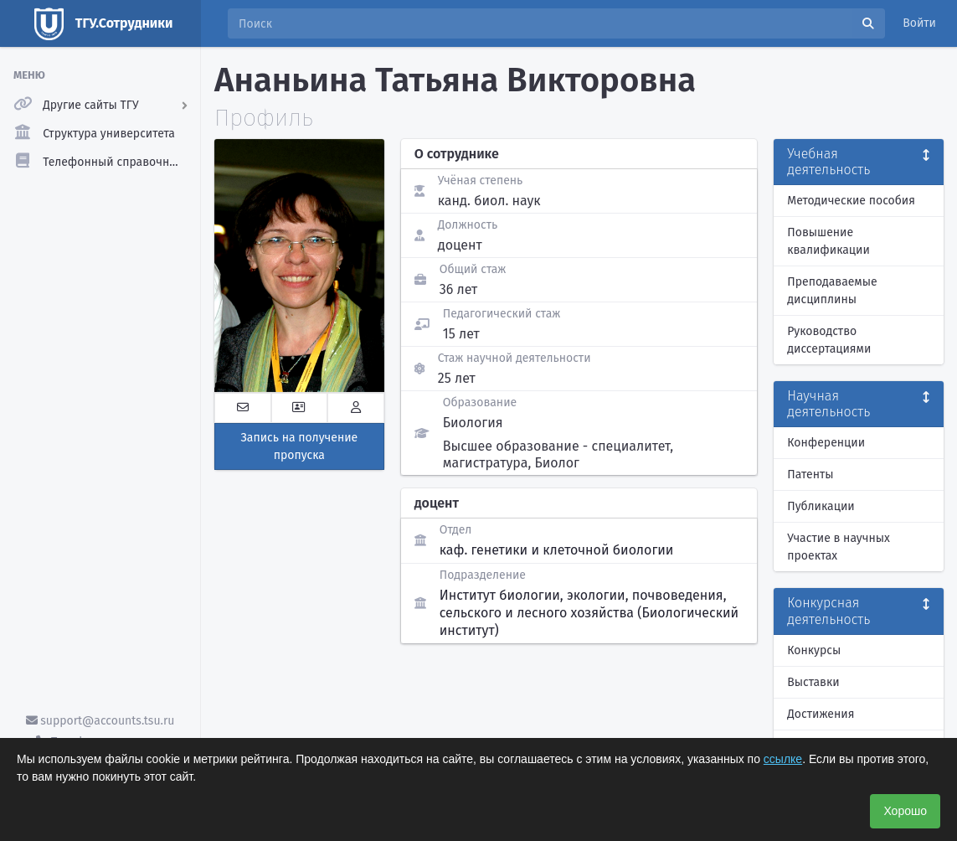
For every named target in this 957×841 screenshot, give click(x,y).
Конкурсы (814, 650)
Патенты (810, 474)
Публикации (820, 506)
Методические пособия (851, 200)
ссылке (783, 759)
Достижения (820, 714)
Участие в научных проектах (838, 547)
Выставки (813, 682)
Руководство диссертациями (829, 340)
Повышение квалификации (828, 241)
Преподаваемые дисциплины (832, 291)
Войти (919, 23)
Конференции (826, 443)
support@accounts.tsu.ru (100, 721)
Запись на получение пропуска (299, 446)
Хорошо (905, 811)
